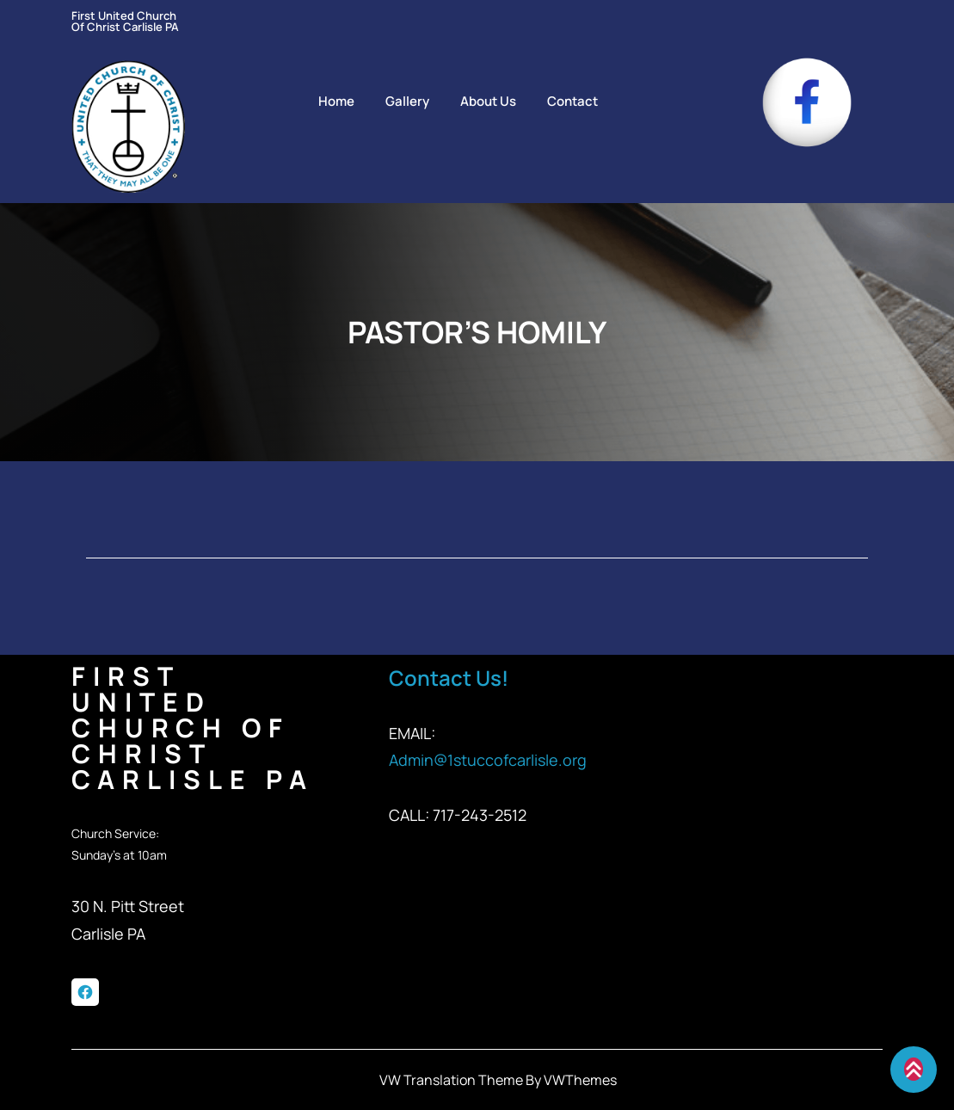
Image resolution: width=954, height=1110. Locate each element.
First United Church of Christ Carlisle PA (125, 21)
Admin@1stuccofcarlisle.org (488, 759)
